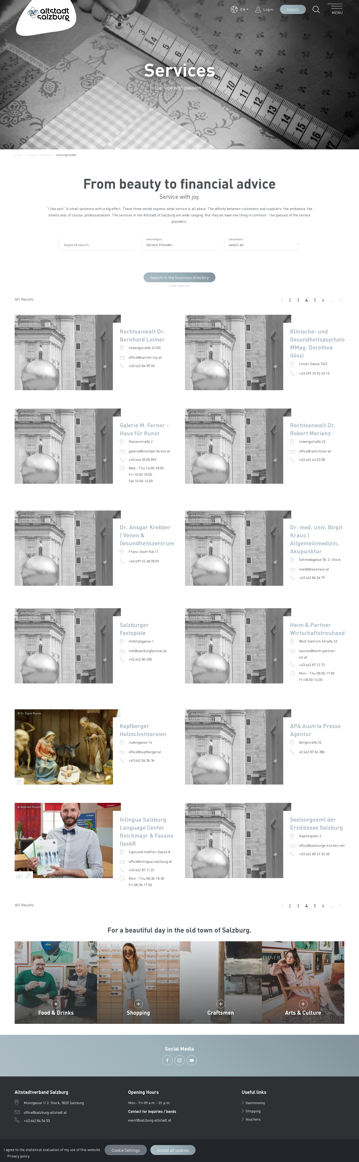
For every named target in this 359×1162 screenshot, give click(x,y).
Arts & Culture (303, 1012)
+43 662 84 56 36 (142, 760)
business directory (39, 155)
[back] (282, 300)
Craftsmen (220, 1012)
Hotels (293, 9)
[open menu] (335, 9)
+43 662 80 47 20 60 (314, 853)
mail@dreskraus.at (314, 569)
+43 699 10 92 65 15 (314, 373)
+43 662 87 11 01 (142, 869)
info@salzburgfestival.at (148, 650)
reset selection (179, 285)
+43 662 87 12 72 (312, 664)
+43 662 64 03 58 (312, 459)
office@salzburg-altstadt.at (45, 1112)
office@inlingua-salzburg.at (150, 861)
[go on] (340, 300)
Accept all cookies (173, 1150)
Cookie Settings (126, 1150)
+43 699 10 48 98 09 (144, 561)
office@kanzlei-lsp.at (145, 357)
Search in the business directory (179, 277)
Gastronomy (253, 1102)
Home (18, 155)
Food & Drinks (56, 1012)
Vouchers (251, 1119)
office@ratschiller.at (315, 451)
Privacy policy (18, 1156)
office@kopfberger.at (145, 751)
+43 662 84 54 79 (312, 577)
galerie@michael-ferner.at (149, 451)
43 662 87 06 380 (312, 751)
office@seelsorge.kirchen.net (322, 845)
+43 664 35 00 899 (142, 459)
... (332, 300)
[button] (239, 9)
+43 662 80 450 (140, 659)
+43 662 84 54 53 (37, 1120)
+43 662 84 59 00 (142, 365)
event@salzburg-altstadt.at (149, 1120)
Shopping (138, 1012)
